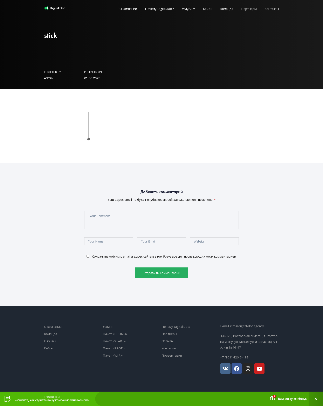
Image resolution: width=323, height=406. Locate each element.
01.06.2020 (92, 78)
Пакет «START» (114, 341)
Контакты (272, 9)
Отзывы (50, 341)
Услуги (187, 9)
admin (48, 78)
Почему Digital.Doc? (159, 9)
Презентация (172, 355)
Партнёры (249, 9)
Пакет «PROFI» (114, 348)
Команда (226, 9)
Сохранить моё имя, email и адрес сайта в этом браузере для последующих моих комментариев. (164, 256)
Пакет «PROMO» (115, 334)
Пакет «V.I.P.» (113, 355)
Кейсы (207, 9)
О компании (128, 9)
